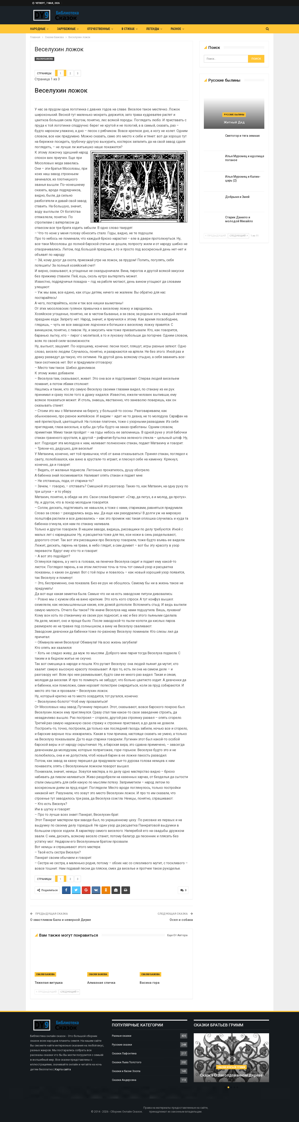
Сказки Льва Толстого (126, 1062)
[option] (231, 1060)
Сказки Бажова (44, 59)
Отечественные (98, 29)
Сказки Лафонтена (124, 1053)
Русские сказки (122, 1044)
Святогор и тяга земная (242, 135)
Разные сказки (121, 1035)
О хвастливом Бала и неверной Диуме (60, 920)
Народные (37, 29)
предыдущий (46, 991)
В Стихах (128, 29)
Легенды (152, 29)
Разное (176, 29)
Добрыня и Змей (237, 197)
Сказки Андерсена (124, 1080)
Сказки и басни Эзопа (126, 1071)
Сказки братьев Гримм (231, 1067)
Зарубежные (66, 29)
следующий (69, 991)
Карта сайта (63, 1069)
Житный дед (234, 122)
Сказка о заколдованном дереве (231, 1075)
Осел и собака (181, 920)
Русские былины (234, 114)
